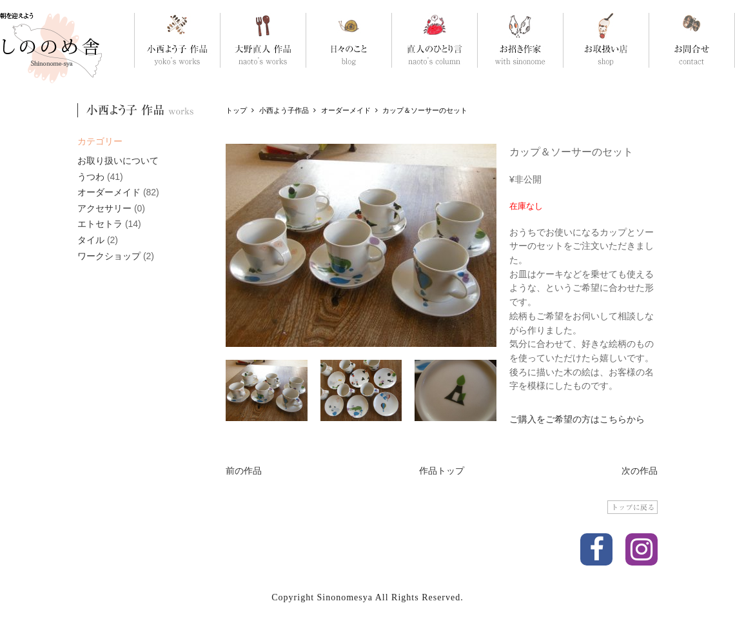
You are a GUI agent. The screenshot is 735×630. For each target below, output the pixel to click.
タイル (90, 240)
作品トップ (441, 470)
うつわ (90, 177)
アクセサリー (104, 208)
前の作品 (244, 470)
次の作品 (640, 470)
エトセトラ (99, 224)
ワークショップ (109, 256)
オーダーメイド (109, 192)
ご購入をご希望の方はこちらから (577, 419)
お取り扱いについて (118, 160)
